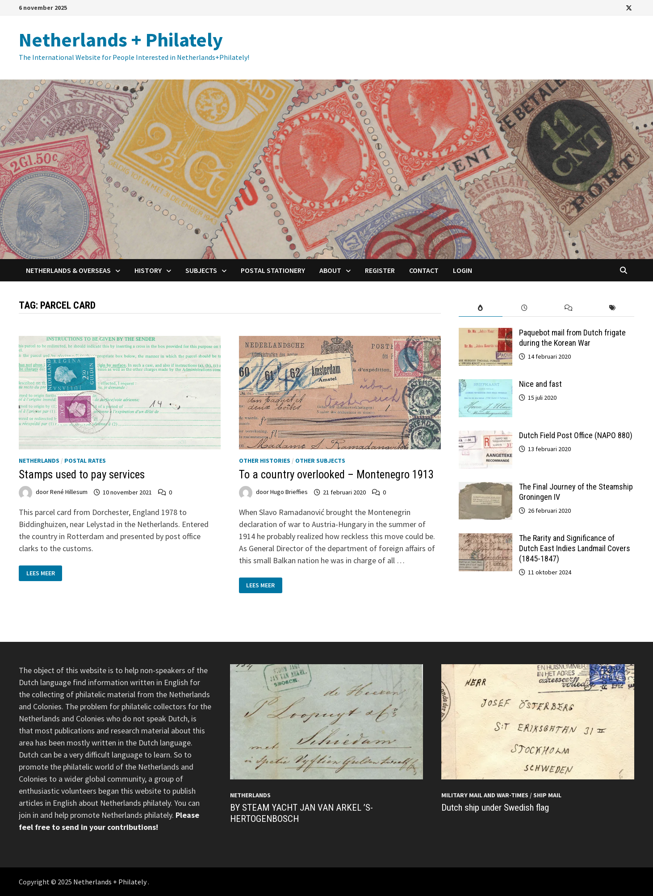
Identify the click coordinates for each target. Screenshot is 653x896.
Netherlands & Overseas (68, 270)
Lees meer (40, 573)
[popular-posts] (480, 308)
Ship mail (547, 795)
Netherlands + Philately (121, 39)
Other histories (264, 460)
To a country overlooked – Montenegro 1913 (336, 474)
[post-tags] (612, 308)
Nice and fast (540, 384)
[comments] (568, 308)
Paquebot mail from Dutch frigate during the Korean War (572, 338)
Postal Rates (85, 460)
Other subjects (320, 460)
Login (462, 270)
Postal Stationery (273, 270)
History (148, 270)
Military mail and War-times (484, 795)
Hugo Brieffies (289, 492)
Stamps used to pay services (82, 474)
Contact (424, 270)
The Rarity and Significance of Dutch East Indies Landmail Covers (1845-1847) (574, 548)
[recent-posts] (524, 308)
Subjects (201, 270)
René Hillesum (69, 492)
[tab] (480, 308)
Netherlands (39, 460)
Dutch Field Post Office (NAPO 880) (575, 435)
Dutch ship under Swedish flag (495, 807)
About (330, 270)
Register (380, 270)
